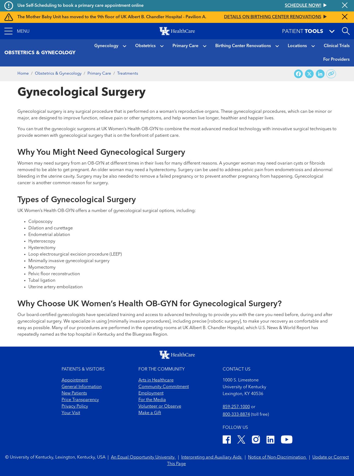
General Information (82, 387)
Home (23, 74)
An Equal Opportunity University (143, 457)
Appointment (75, 380)
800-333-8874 (236, 415)
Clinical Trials (337, 46)
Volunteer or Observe (159, 406)
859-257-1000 (236, 407)
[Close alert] (345, 6)
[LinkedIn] (270, 440)
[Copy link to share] (331, 73)
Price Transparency (80, 400)
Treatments (127, 74)
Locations (297, 46)
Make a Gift (149, 413)
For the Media (152, 400)
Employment (151, 393)
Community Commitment (163, 387)
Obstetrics (145, 46)
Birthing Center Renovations (243, 46)
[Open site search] (346, 31)
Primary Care (185, 46)
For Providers (336, 59)
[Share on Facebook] (298, 73)
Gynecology (106, 46)
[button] (17, 31)
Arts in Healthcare (156, 380)
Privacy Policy (75, 406)
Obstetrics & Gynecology (58, 74)
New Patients (74, 393)
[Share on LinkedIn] (320, 73)
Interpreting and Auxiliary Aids (212, 457)
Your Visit (71, 413)
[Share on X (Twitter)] (309, 73)
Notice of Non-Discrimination (277, 457)
